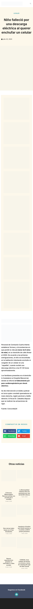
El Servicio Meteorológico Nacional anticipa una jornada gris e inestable (8, 496)
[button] (30, 3)
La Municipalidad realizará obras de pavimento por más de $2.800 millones (24, 492)
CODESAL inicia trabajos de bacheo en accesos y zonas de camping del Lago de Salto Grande (24, 563)
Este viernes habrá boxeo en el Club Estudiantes (8, 530)
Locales (16, 13)
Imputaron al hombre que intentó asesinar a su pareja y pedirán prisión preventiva (24, 529)
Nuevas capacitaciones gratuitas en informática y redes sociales (8, 562)
